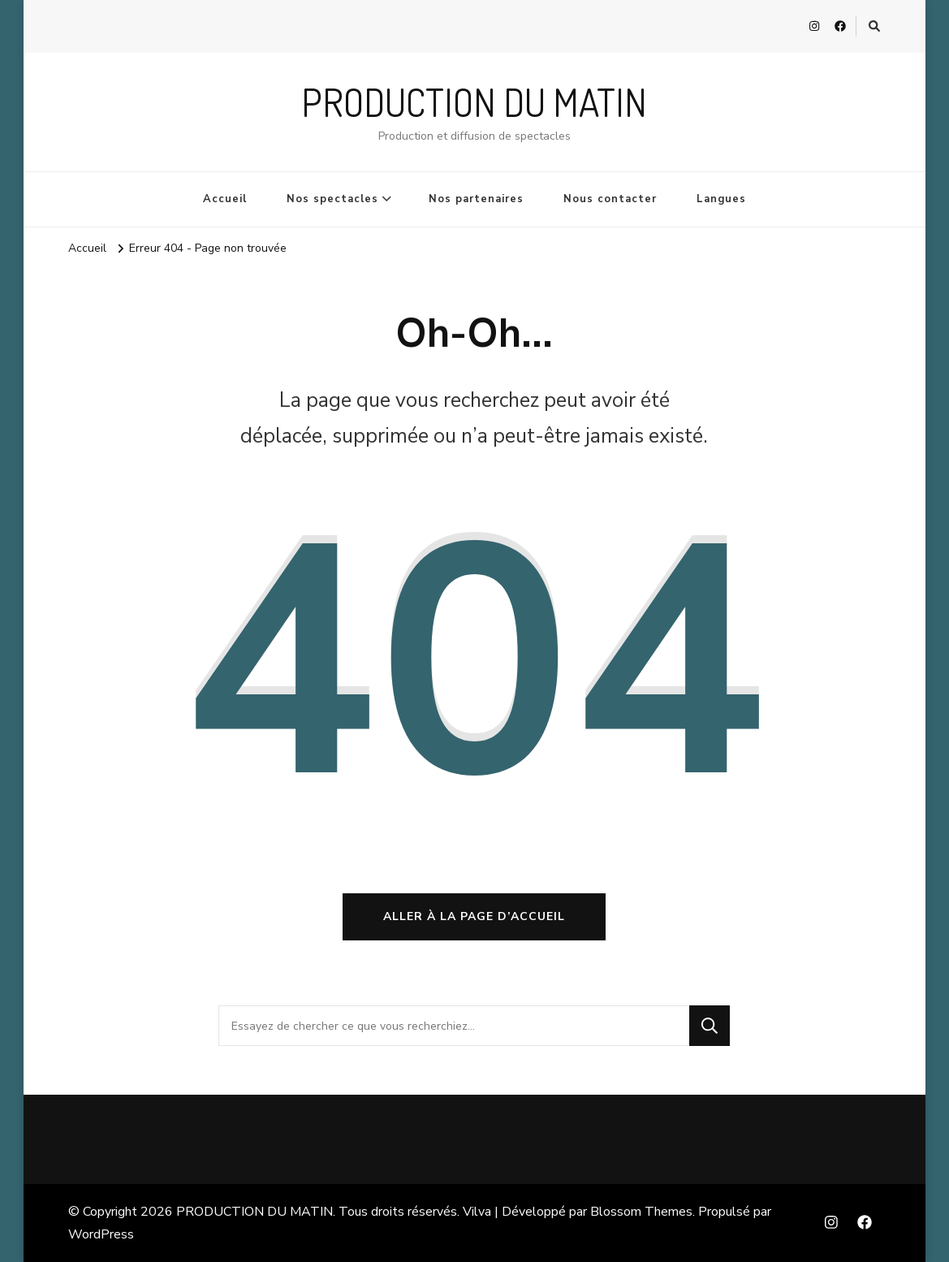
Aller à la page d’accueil (474, 916)
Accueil (225, 199)
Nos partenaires (476, 199)
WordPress (101, 1234)
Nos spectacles (332, 199)
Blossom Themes (641, 1212)
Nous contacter (610, 199)
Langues (721, 199)
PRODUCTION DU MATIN (474, 102)
